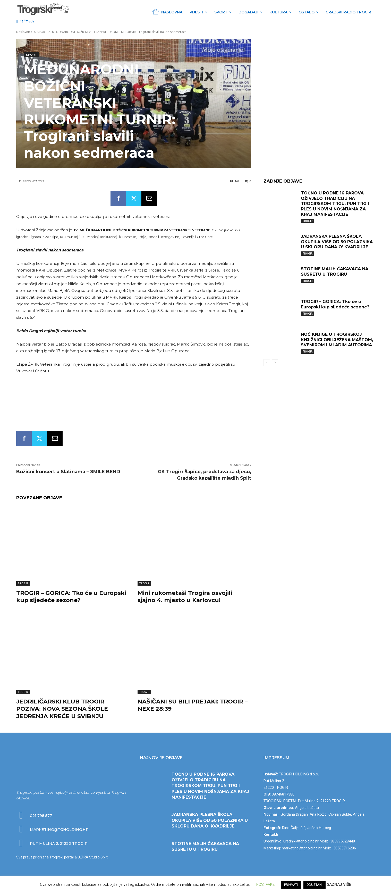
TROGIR (23, 583)
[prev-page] (267, 362)
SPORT (42, 32)
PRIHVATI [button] (291, 885)
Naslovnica (24, 32)
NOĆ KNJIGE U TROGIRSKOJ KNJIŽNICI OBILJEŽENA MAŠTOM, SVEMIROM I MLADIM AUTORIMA (337, 340)
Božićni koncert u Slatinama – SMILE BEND (68, 471)
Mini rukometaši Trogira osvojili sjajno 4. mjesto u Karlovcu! (185, 596)
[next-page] (275, 362)
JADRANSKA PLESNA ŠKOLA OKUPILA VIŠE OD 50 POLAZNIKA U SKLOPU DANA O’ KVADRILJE (337, 242)
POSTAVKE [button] (265, 884)
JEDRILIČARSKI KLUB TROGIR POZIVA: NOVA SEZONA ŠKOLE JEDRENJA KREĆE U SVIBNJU (62, 709)
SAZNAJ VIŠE (339, 884)
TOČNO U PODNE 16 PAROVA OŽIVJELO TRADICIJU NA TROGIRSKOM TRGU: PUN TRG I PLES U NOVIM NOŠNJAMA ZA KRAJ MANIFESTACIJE (335, 204)
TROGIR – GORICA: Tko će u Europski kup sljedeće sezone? (71, 596)
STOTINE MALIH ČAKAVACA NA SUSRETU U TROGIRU (334, 271)
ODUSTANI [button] (314, 885)
